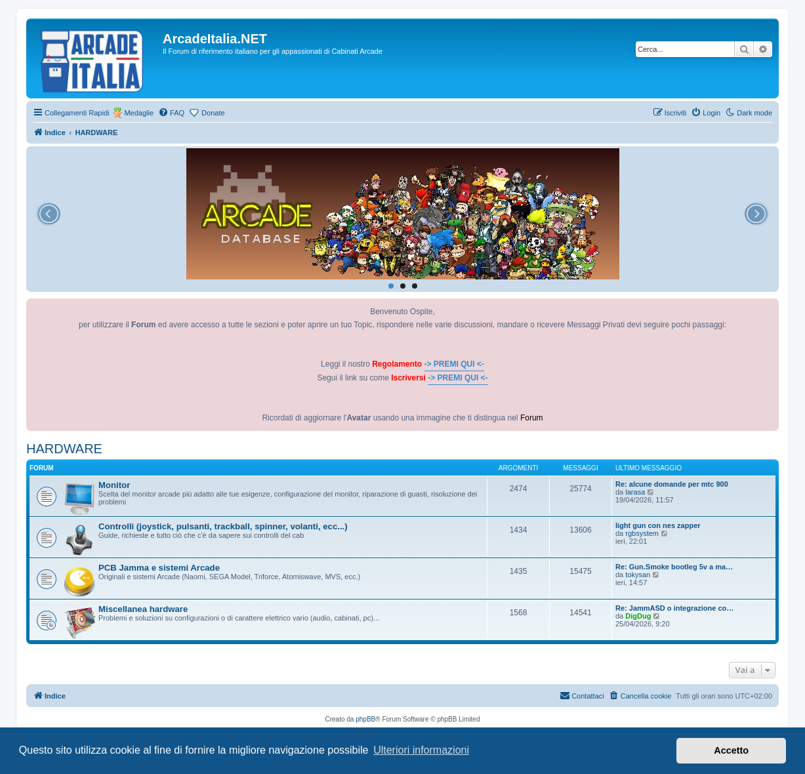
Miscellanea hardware (143, 609)
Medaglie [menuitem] (139, 113)
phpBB (365, 719)
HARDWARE (64, 448)
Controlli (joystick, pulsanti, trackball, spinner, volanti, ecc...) (223, 526)
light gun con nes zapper (658, 525)
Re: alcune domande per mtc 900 (671, 484)
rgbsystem (642, 533)
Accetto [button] (731, 750)
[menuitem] (171, 113)
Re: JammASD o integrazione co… (674, 608)
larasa (635, 492)
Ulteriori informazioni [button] (421, 750)
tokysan (637, 575)
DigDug (638, 616)
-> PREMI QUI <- (454, 364)
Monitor (114, 485)
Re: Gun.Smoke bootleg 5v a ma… (674, 567)
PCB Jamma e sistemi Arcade (159, 568)
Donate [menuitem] (212, 113)
